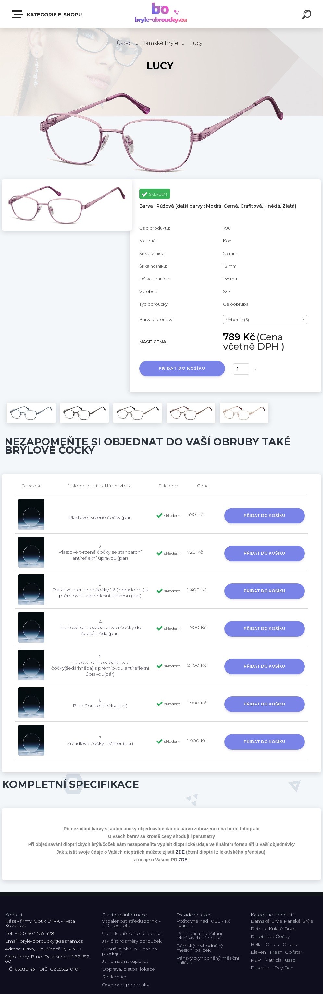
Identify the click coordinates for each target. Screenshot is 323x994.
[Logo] (161, 13)
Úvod (123, 43)
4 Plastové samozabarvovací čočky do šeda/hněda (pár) (100, 627)
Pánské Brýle (298, 921)
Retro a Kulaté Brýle (273, 928)
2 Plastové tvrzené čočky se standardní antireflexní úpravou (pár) (100, 552)
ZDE (180, 852)
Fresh (276, 952)
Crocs (272, 944)
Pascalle (260, 967)
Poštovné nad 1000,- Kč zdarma (203, 923)
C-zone (290, 944)
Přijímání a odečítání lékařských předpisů (199, 935)
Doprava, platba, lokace (128, 969)
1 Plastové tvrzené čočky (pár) (100, 514)
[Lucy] (67, 182)
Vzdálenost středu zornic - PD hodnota (131, 923)
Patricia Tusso (280, 960)
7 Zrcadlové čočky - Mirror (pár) (100, 740)
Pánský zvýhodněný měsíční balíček (207, 960)
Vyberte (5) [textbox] (237, 319)
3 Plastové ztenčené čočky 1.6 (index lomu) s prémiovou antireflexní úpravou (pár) (100, 590)
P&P (256, 960)
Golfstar (293, 952)
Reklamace (115, 977)
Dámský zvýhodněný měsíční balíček (199, 947)
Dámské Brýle (266, 921)
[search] (307, 15)
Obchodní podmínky (125, 984)
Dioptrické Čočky (270, 936)
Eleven (258, 952)
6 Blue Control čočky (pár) (100, 703)
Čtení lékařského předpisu (132, 933)
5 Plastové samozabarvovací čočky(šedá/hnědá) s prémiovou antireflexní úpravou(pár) (100, 665)
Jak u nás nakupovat (125, 961)
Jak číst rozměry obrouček (132, 941)
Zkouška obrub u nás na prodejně (129, 951)
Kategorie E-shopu (47, 14)
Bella (256, 944)
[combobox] (265, 319)
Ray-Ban (283, 967)
